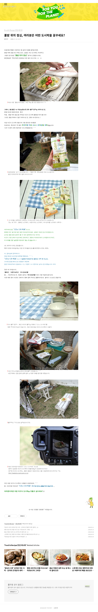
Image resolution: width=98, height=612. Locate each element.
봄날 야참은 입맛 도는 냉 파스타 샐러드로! (15, 532)
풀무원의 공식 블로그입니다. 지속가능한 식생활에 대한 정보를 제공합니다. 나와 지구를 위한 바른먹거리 (40, 587)
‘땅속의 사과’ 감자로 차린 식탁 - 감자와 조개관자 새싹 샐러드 (20, 527)
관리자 (56, 608)
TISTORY (49, 608)
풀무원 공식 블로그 (15, 584)
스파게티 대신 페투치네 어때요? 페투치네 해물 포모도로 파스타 (21, 534)
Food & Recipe (9, 524)
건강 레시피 (18, 524)
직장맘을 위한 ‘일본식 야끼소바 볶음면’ (14, 536)
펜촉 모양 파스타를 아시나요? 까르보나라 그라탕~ (17, 529)
